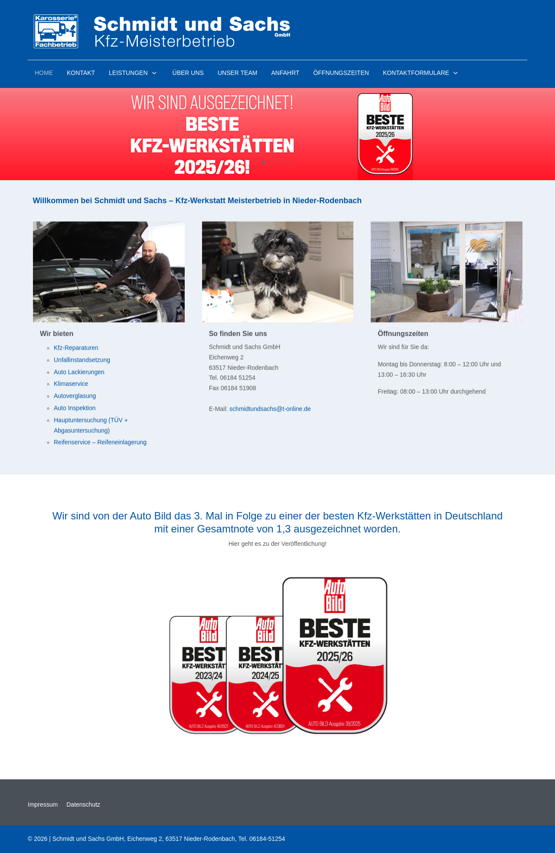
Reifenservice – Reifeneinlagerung (100, 443)
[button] (133, 73)
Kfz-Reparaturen (76, 349)
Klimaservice (71, 385)
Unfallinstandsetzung (82, 361)
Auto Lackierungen (79, 373)
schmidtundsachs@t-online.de (270, 410)
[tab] (263, 162)
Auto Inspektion (75, 409)
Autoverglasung (75, 397)
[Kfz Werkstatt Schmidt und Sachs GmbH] (163, 31)
